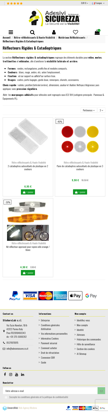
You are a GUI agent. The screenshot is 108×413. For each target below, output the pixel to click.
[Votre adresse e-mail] (50, 390)
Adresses (81, 334)
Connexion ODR (48, 357)
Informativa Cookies (50, 338)
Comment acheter (49, 348)
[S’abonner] (101, 390)
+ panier (28, 192)
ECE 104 (69, 95)
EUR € (84, 3)
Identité (80, 330)
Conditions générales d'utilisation (50, 327)
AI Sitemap (81, 354)
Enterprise (45, 320)
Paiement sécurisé (49, 343)
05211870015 (12, 342)
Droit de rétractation (50, 352)
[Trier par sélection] (89, 110)
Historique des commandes (89, 339)
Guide (43, 362)
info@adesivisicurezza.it (17, 348)
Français (98, 3)
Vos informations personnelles (54, 333)
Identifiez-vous (83, 320)
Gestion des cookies (86, 349)
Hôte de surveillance (86, 344)
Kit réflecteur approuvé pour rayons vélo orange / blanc (28, 248)
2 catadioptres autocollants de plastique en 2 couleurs (28, 167)
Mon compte (82, 325)
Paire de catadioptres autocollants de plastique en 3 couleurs (80, 167)
